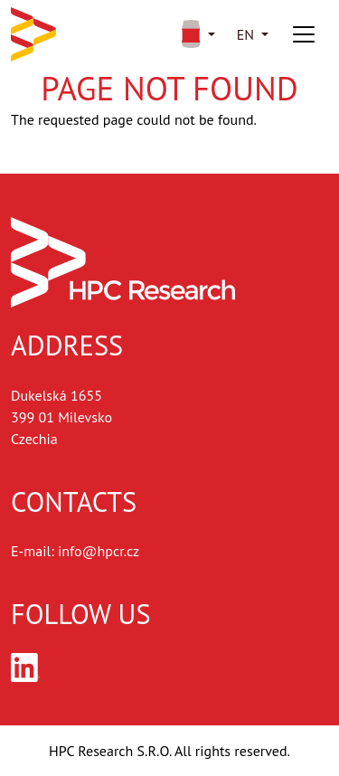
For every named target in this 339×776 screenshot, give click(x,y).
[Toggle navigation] (303, 34)
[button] (195, 34)
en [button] (245, 34)
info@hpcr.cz (98, 551)
